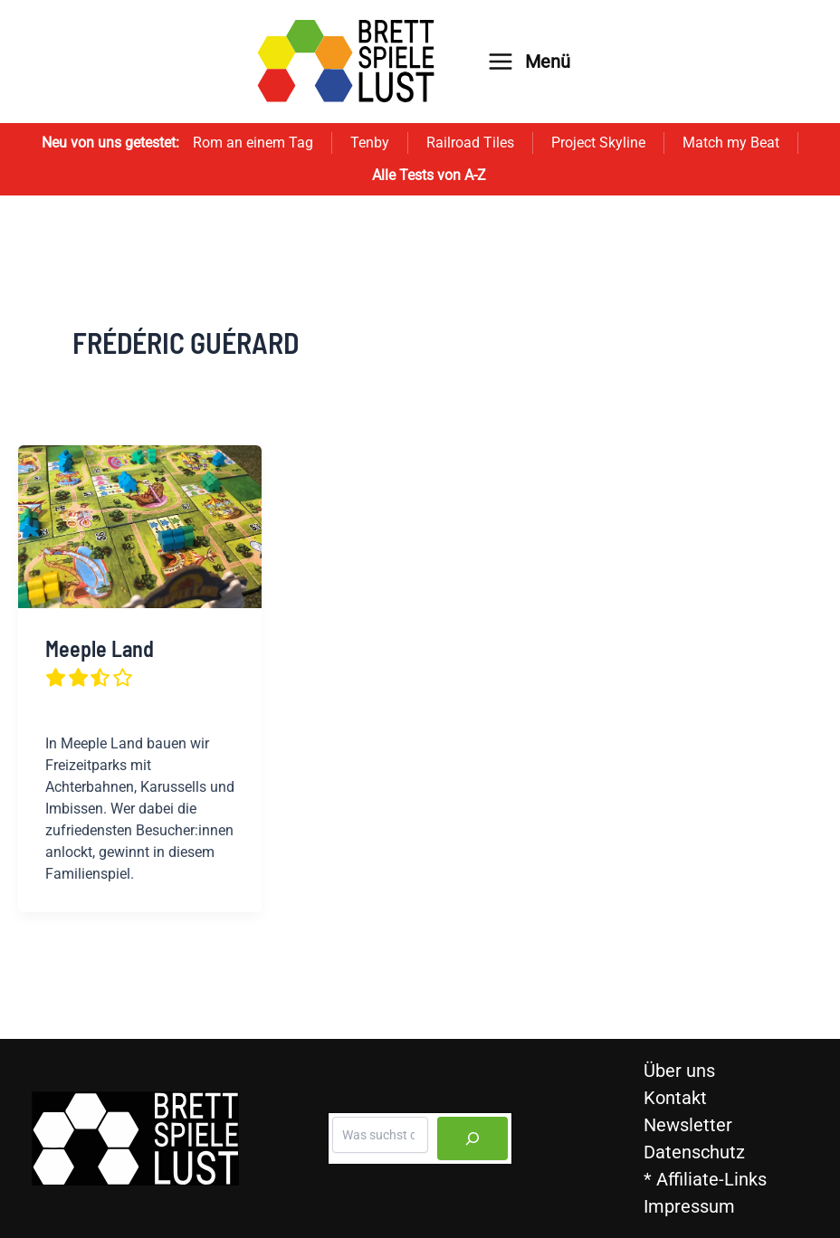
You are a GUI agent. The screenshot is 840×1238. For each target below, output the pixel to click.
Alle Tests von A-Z (429, 175)
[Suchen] (472, 1138)
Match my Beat (730, 142)
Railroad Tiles (470, 142)
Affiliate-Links (711, 1179)
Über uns (679, 1070)
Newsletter (688, 1125)
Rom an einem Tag (253, 142)
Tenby (369, 142)
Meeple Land (99, 662)
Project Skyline (598, 142)
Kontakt (675, 1098)
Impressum (689, 1206)
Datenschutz (694, 1152)
